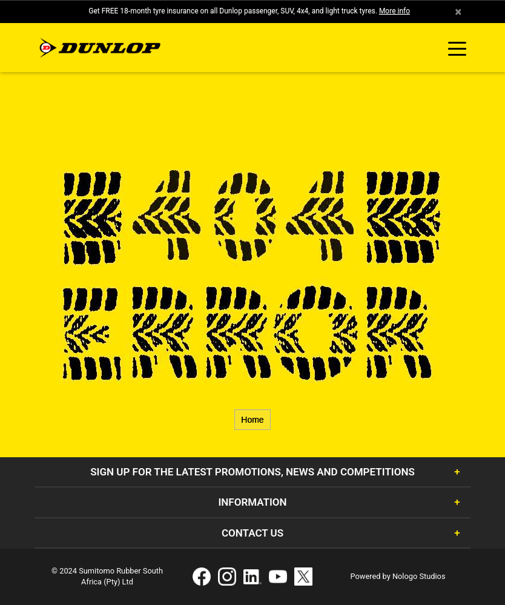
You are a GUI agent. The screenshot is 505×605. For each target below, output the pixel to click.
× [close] (458, 11)
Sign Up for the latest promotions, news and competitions (252, 472)
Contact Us (252, 533)
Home (252, 420)
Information (252, 502)
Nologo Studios (419, 576)
